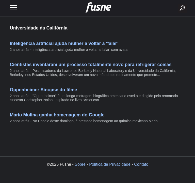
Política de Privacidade (110, 164)
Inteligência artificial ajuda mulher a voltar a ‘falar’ (64, 43)
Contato (141, 164)
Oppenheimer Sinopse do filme (43, 89)
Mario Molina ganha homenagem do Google (57, 114)
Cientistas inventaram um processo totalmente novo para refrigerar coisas (90, 64)
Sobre (80, 164)
